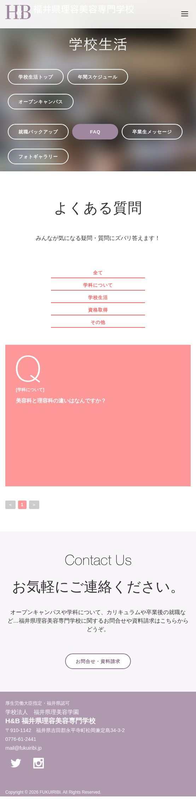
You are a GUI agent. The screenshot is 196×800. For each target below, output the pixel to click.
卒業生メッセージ (152, 132)
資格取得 (98, 310)
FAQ (95, 132)
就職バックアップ (38, 132)
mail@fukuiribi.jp (23, 748)
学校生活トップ (35, 77)
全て (98, 272)
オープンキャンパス (40, 101)
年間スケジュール (97, 77)
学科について (98, 285)
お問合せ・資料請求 (98, 661)
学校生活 (98, 297)
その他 (98, 322)
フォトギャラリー (38, 156)
